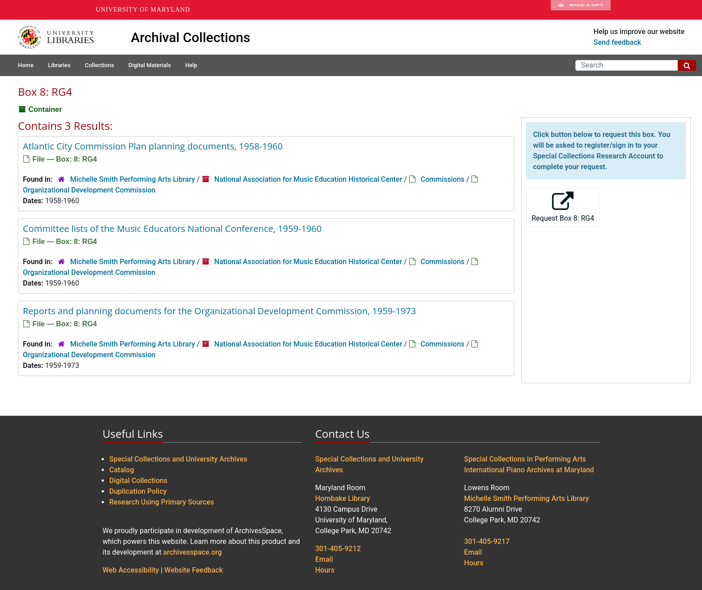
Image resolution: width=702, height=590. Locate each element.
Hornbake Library (342, 498)
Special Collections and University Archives (178, 459)
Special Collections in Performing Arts (525, 459)
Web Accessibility (131, 570)
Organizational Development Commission (89, 190)
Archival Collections (190, 37)
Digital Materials (149, 65)
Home (26, 65)
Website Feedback (193, 570)
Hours (324, 570)
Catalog (121, 470)
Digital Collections (138, 480)
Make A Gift (581, 10)
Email (324, 559)
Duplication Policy (138, 491)
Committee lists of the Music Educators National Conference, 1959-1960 (172, 228)
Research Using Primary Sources (161, 502)
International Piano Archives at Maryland (529, 470)
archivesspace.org (192, 552)
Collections (99, 65)
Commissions (442, 179)
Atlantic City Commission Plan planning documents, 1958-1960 (153, 146)
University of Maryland (143, 9)
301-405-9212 (338, 548)
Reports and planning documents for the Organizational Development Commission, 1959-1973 (219, 311)
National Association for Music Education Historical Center (308, 179)
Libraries (59, 65)
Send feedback (617, 42)
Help (191, 65)
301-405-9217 (487, 541)
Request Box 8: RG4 (563, 207)
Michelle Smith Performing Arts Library (132, 179)
